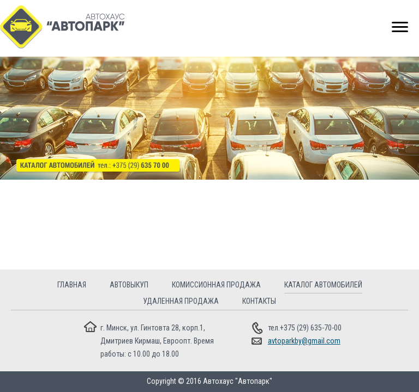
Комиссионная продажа (216, 284)
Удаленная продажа (181, 301)
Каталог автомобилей (323, 284)
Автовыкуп (129, 284)
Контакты (259, 301)
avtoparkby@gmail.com (304, 340)
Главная (71, 284)
